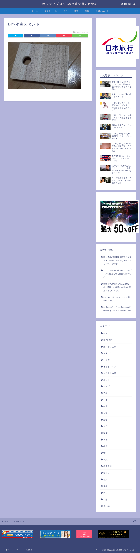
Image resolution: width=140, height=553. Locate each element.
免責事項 (29, 550)
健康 (105, 406)
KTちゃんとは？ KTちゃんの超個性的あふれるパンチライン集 (117, 309)
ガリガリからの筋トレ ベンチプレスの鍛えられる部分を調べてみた (117, 274)
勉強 (105, 413)
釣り (105, 493)
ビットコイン (109, 367)
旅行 (87, 11)
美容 (105, 486)
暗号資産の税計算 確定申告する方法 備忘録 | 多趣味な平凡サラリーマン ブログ (117, 260)
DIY (66, 11)
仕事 (105, 400)
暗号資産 (107, 466)
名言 (105, 426)
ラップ (106, 386)
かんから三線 (109, 347)
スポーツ (107, 353)
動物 (105, 420)
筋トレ (106, 473)
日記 (105, 459)
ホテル (106, 380)
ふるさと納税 (109, 373)
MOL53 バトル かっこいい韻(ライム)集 (116, 299)
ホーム (35, 11)
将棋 (105, 440)
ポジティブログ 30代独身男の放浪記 (70, 4)
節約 (105, 479)
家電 (105, 433)
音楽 (76, 11)
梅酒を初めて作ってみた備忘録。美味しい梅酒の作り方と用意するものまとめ (117, 287)
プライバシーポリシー (14, 550)
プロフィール (50, 11)
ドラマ (106, 360)
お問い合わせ (102, 11)
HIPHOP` (108, 340)
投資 (105, 446)
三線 (105, 393)
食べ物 (106, 506)
